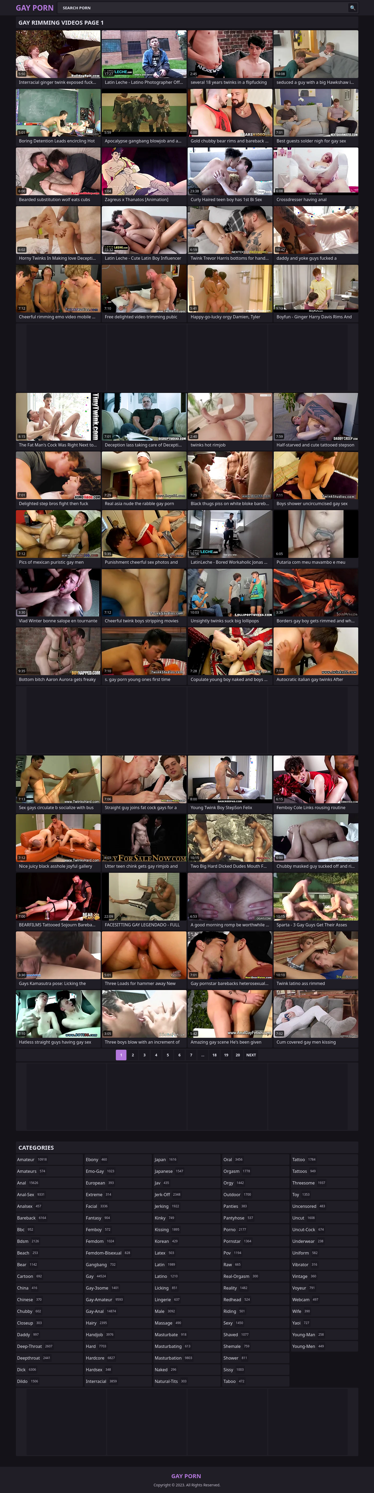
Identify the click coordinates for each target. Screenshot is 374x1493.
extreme (99, 1195)
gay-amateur (105, 1300)
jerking (168, 1206)
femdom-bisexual (108, 1253)
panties (235, 1206)
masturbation (174, 1358)
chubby (29, 1311)
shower (235, 1358)
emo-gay (101, 1171)
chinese (30, 1300)
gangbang (101, 1265)
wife (301, 1311)
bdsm (29, 1241)
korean (167, 1241)
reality (236, 1288)
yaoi (301, 1323)
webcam (306, 1300)
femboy (99, 1230)
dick (27, 1370)
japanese (169, 1171)
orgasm (237, 1171)
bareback (32, 1218)
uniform (305, 1253)
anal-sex (31, 1195)
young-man (308, 1335)
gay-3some (103, 1288)
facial (97, 1206)
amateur (32, 1160)
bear (27, 1265)
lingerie (168, 1300)
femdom (100, 1241)
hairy (97, 1323)
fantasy (98, 1218)
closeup (30, 1323)
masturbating (173, 1346)
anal (28, 1183)
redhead (237, 1300)
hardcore (101, 1358)
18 (214, 1054)
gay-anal (101, 1311)
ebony (97, 1160)
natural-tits (171, 1381)
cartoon (30, 1276)
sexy (233, 1323)
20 (238, 1054)
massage (168, 1323)
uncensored (309, 1206)
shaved (236, 1335)
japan (166, 1160)
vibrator (305, 1265)
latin (166, 1265)
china (28, 1288)
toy (301, 1195)
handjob (100, 1335)
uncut (304, 1218)
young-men (308, 1346)
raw (232, 1265)
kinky (165, 1218)
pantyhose (238, 1218)
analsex (30, 1206)
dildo (28, 1381)
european (100, 1183)
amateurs (32, 1171)
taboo (234, 1381)
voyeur (304, 1288)
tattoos (304, 1171)
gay (96, 1276)
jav (162, 1183)
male (165, 1311)
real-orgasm (241, 1276)
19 (226, 1054)
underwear (308, 1241)
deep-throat (35, 1346)
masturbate (171, 1335)
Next (251, 1054)
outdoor (237, 1195)
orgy (234, 1183)
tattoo (304, 1160)
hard (97, 1346)
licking (167, 1288)
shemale (237, 1346)
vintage (305, 1276)
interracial (102, 1381)
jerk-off (168, 1195)
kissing (168, 1230)
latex (165, 1253)
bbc (26, 1230)
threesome (309, 1183)
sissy (234, 1370)
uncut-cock (308, 1230)
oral (233, 1160)
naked (166, 1370)
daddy (28, 1335)
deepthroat (34, 1358)
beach (28, 1253)
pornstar (238, 1241)
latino (167, 1276)
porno (235, 1230)
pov (233, 1253)
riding (234, 1311)
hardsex (99, 1370)
